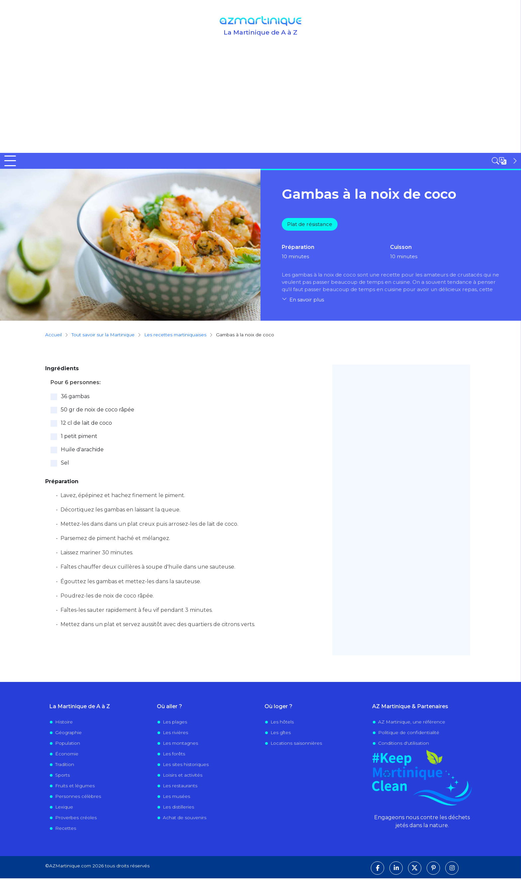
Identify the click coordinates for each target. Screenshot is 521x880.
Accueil (13, 162)
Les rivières (175, 734)
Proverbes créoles (76, 819)
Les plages (175, 723)
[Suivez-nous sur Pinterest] (433, 869)
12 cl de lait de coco (86, 424)
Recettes (65, 830)
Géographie (68, 734)
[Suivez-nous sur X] (414, 869)
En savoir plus (306, 301)
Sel (65, 464)
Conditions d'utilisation (403, 745)
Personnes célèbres (78, 798)
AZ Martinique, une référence (411, 723)
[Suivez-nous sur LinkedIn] (396, 869)
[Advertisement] (260, 103)
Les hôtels (282, 723)
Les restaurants (180, 787)
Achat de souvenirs (184, 819)
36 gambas (75, 398)
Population (67, 745)
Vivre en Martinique (307, 162)
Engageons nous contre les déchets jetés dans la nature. (422, 823)
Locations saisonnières (296, 745)
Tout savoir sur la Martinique (103, 336)
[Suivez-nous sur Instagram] (452, 869)
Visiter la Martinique (236, 162)
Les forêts (174, 755)
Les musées (176, 798)
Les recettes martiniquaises (175, 336)
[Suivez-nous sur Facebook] (377, 869)
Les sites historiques (186, 766)
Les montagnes (180, 745)
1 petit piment (79, 438)
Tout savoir (126, 162)
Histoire (64, 723)
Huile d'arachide (82, 451)
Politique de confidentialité (408, 734)
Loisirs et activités (182, 777)
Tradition (64, 766)
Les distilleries (178, 809)
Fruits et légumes (75, 787)
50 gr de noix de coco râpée (97, 411)
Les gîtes (280, 734)
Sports (62, 777)
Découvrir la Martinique (61, 162)
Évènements (370, 162)
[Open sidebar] (505, 161)
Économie (66, 755)
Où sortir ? (176, 162)
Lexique (64, 809)
